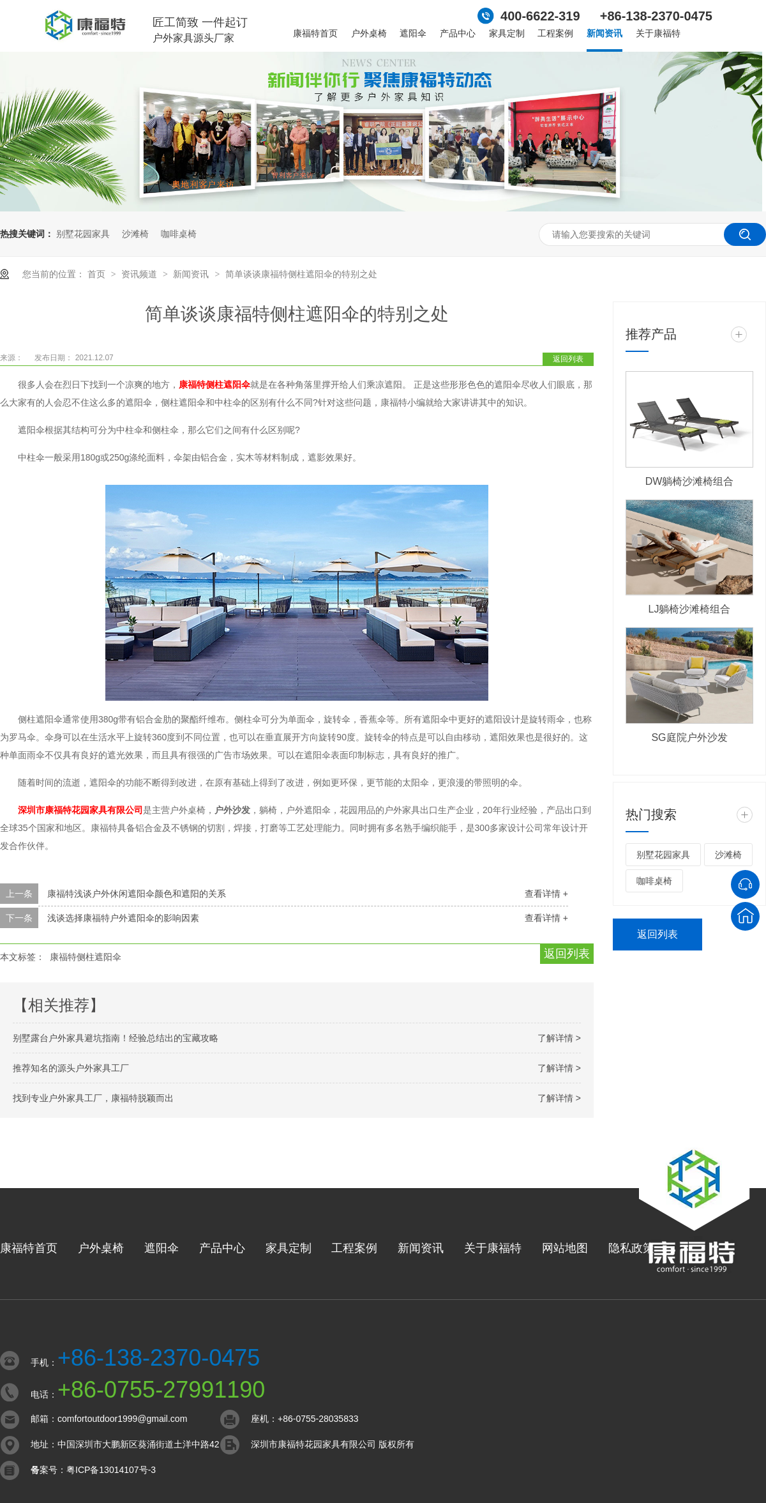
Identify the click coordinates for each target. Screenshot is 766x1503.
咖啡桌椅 (179, 234)
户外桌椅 (369, 33)
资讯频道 (140, 274)
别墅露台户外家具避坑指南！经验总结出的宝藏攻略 (115, 1038)
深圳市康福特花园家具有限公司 (80, 810)
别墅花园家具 (83, 234)
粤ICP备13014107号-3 (111, 1470)
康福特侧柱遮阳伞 (214, 384)
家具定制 (507, 33)
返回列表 (568, 359)
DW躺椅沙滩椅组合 (689, 481)
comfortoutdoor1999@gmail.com (122, 1419)
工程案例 (555, 33)
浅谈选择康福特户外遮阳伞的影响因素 (123, 918)
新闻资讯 (604, 33)
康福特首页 (315, 33)
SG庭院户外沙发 (689, 737)
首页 (97, 274)
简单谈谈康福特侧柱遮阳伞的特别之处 (301, 274)
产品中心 (458, 33)
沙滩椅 (135, 234)
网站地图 (565, 1248)
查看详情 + (546, 894)
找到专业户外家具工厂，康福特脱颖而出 (93, 1098)
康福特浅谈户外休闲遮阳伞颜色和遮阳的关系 (136, 894)
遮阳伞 (413, 33)
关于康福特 (658, 33)
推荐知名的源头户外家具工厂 (71, 1068)
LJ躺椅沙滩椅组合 (690, 609)
